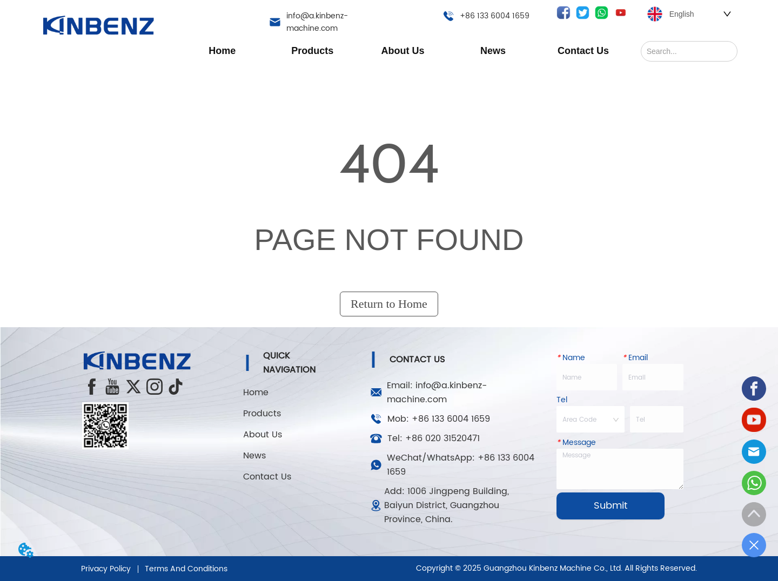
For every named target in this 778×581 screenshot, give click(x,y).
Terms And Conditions (186, 569)
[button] (312, 51)
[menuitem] (312, 50)
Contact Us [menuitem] (583, 50)
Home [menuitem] (222, 50)
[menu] (402, 50)
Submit (610, 506)
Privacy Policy (106, 569)
